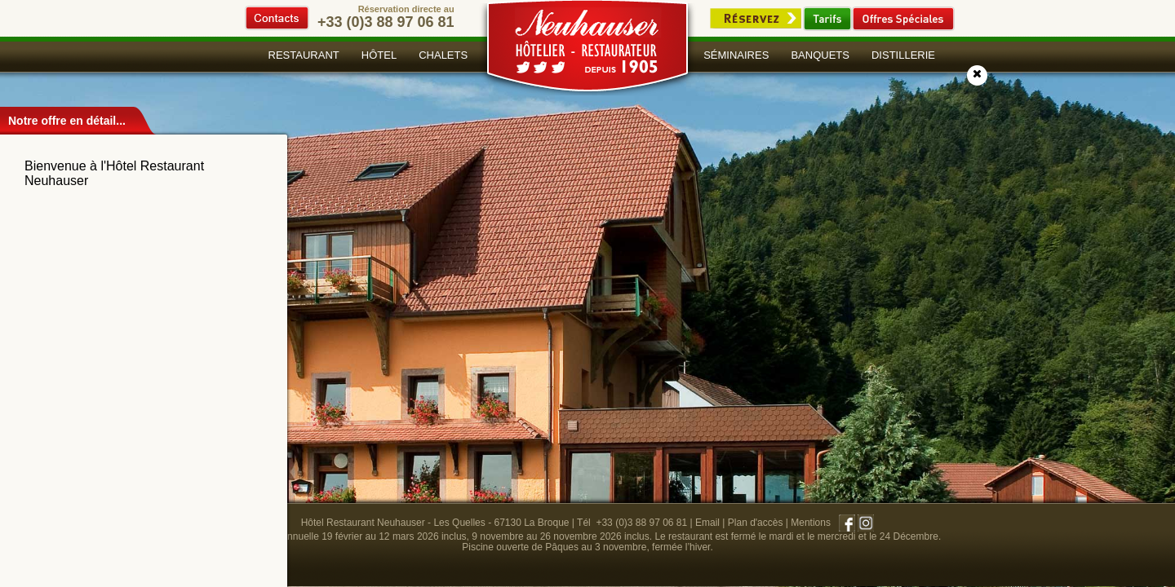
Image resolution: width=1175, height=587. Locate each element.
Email (707, 522)
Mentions (811, 522)
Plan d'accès (755, 522)
